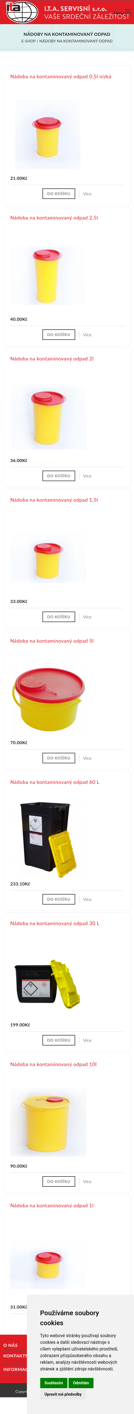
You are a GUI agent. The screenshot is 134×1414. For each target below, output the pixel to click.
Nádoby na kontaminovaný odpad (76, 41)
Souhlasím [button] (54, 1383)
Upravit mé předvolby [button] (63, 1394)
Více (87, 193)
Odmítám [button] (81, 1383)
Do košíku (58, 193)
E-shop (28, 41)
